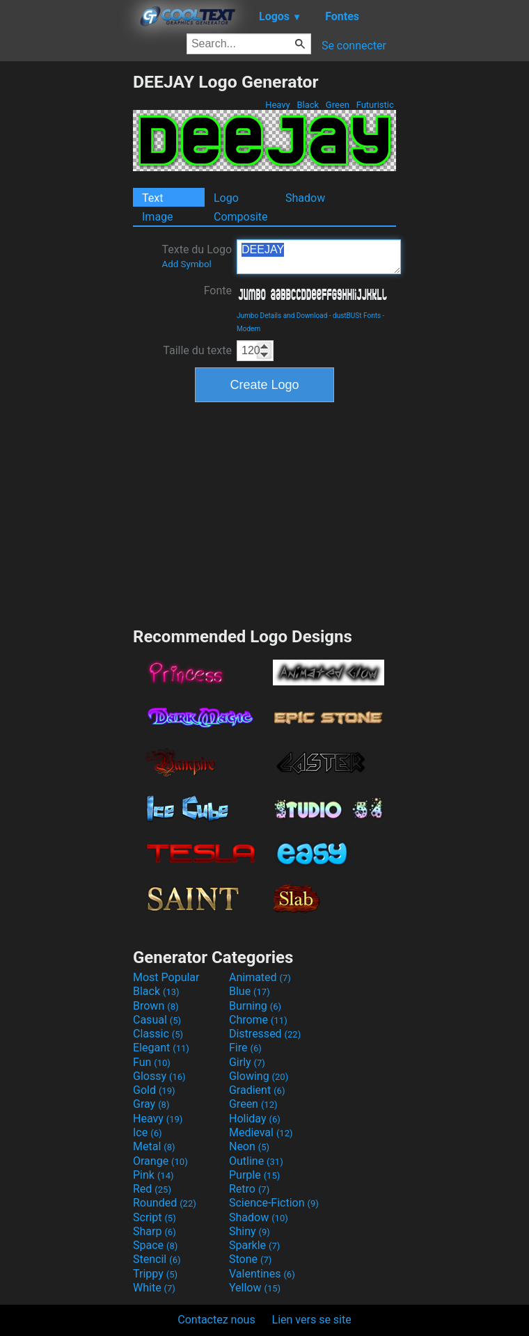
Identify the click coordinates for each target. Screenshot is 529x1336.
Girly (247, 1062)
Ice (147, 1132)
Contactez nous (216, 1319)
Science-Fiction (274, 1202)
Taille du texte (197, 350)
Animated (260, 977)
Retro (249, 1188)
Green (338, 105)
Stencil (156, 1259)
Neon (249, 1146)
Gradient (257, 1090)
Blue (249, 991)
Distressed (265, 1033)
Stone (250, 1259)
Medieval (261, 1132)
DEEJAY (319, 256)
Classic (158, 1033)
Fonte (218, 290)
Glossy (159, 1076)
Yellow (255, 1287)
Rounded (164, 1202)
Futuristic (375, 105)
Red (152, 1188)
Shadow (305, 198)
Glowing (258, 1076)
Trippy (155, 1273)
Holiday (255, 1118)
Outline (256, 1161)
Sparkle (254, 1245)
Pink (153, 1175)
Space (155, 1245)
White (154, 1287)
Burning (255, 1005)
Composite (241, 216)
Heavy (277, 105)
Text (152, 198)
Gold (154, 1090)
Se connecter (354, 45)
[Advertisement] (66, 280)
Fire (245, 1047)
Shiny (249, 1231)
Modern (248, 329)
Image (157, 216)
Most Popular (166, 977)
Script (154, 1217)
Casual (157, 1019)
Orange (160, 1161)
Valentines (262, 1273)
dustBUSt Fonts (357, 315)
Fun (152, 1062)
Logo (226, 198)
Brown (155, 1005)
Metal (154, 1146)
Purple (254, 1175)
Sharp (154, 1231)
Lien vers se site (312, 1319)
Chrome (258, 1019)
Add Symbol (186, 264)
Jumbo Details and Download (282, 315)
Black (307, 105)
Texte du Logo (196, 256)
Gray (151, 1104)
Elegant (161, 1047)
